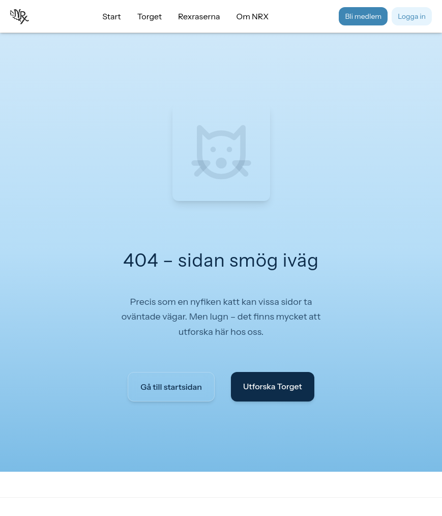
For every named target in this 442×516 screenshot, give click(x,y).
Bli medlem (363, 16)
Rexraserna (199, 16)
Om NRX (253, 16)
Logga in (412, 16)
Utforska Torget (272, 386)
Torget (149, 16)
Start (111, 16)
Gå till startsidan (171, 387)
